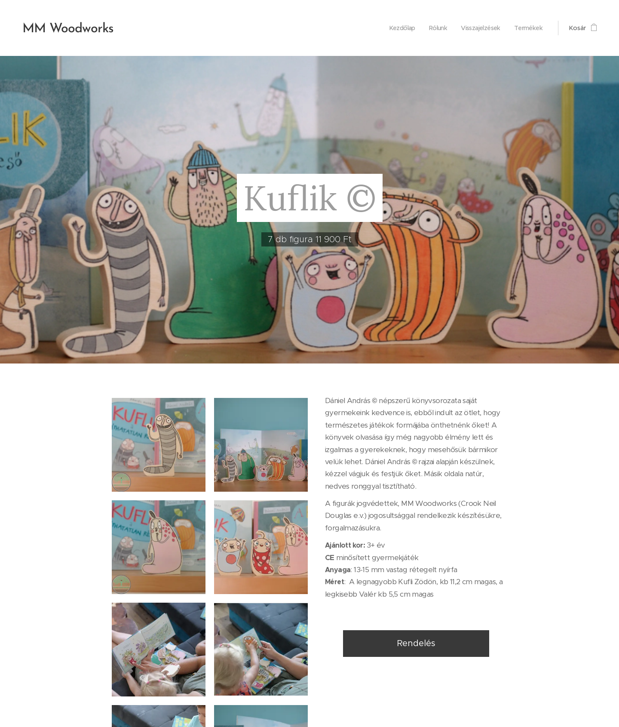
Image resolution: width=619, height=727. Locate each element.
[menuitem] (396, 28)
